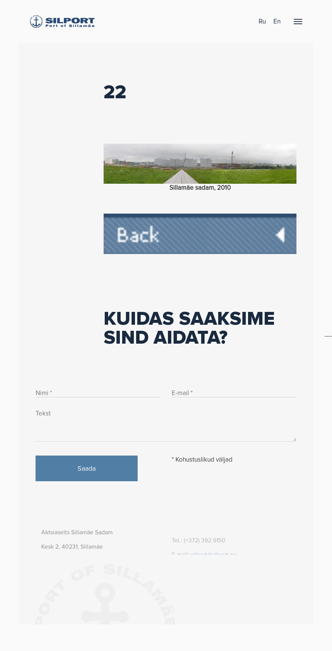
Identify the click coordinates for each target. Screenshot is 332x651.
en (277, 21)
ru (262, 21)
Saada (87, 468)
